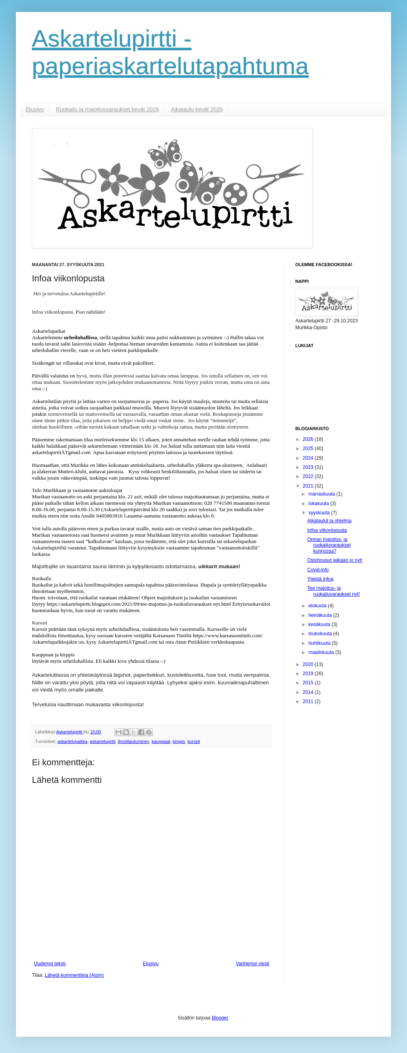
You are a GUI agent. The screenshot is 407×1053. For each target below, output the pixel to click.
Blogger (220, 1018)
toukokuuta (320, 633)
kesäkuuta (320, 624)
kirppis (179, 741)
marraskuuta (322, 494)
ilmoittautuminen (133, 741)
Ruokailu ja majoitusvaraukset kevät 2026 (107, 109)
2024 (309, 458)
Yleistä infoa (320, 579)
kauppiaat (161, 741)
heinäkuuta (320, 615)
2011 (309, 701)
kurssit (194, 741)
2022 (309, 476)
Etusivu (35, 109)
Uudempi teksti (49, 963)
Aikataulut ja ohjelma (329, 521)
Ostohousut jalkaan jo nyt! (334, 560)
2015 (309, 683)
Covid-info (318, 570)
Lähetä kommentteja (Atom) (74, 975)
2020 (309, 664)
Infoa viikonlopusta (327, 530)
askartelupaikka (72, 741)
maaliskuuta (321, 652)
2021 (309, 486)
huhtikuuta (320, 643)
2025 (309, 448)
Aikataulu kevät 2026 (197, 109)
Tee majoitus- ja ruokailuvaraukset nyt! (333, 591)
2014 (309, 692)
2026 (309, 439)
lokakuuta (319, 503)
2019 (309, 673)
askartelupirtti (102, 741)
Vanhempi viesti (252, 963)
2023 (309, 467)
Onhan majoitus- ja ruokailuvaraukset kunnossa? (329, 545)
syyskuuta (319, 513)
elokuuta (318, 605)
